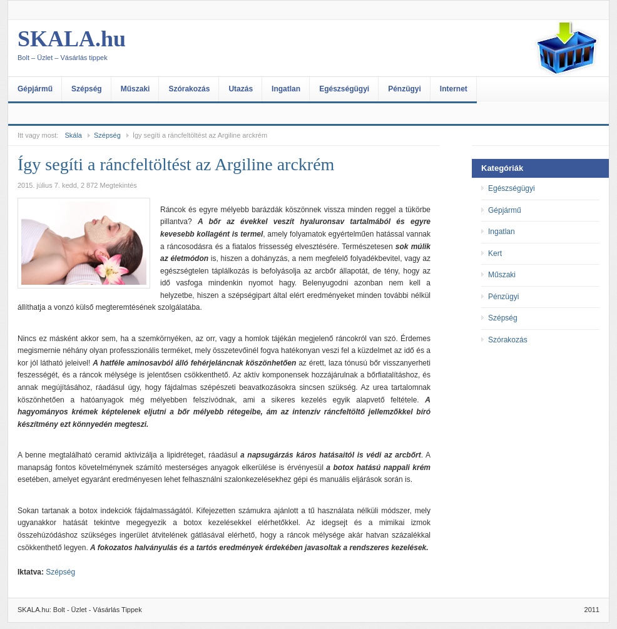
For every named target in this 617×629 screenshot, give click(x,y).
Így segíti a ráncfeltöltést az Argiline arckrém (176, 164)
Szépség (86, 88)
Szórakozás (189, 88)
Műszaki (135, 88)
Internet (453, 88)
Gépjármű (35, 88)
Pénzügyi (404, 88)
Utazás (240, 88)
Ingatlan (286, 88)
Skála (73, 135)
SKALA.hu (143, 48)
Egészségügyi (344, 88)
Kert (495, 253)
